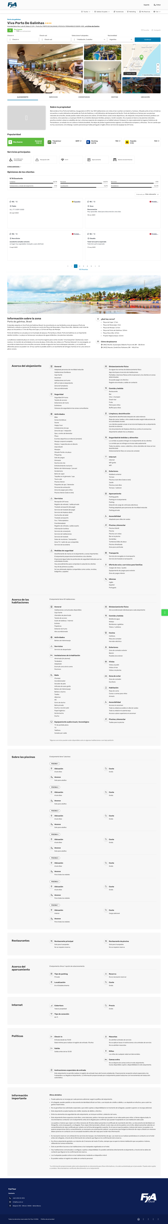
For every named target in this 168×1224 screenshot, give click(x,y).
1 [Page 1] (75, 266)
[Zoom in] (158, 64)
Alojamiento (22, 97)
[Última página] (99, 266)
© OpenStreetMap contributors (151, 75)
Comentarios (84, 97)
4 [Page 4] (87, 266)
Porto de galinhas (14, 19)
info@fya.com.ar (18, 1202)
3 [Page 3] (83, 266)
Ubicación (145, 97)
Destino (114, 97)
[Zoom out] (158, 68)
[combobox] (120, 39)
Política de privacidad (47, 1219)
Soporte (146, 5)
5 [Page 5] (91, 266)
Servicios (53, 97)
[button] (141, 57)
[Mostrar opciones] (131, 39)
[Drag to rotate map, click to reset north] (158, 71)
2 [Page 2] (79, 266)
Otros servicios (14, 166)
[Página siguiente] (95, 266)
